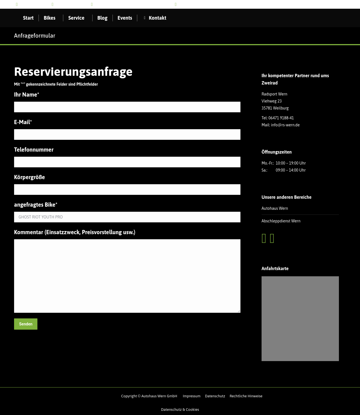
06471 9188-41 (281, 118)
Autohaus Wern (275, 208)
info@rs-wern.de (70, 4)
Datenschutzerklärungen (307, 332)
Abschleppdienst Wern (281, 221)
